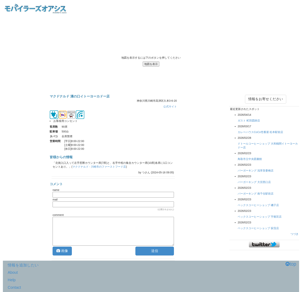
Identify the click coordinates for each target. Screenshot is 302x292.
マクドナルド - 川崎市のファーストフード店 (99, 166)
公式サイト (170, 106)
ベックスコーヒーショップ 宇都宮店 (260, 216)
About (13, 272)
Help (12, 280)
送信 (154, 251)
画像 (62, 251)
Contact (14, 287)
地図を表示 (151, 64)
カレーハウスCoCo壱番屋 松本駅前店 (260, 132)
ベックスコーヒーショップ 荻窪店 (258, 228)
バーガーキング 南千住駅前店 (255, 193)
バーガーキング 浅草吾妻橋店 (255, 170)
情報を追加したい (23, 265)
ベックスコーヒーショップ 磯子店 (258, 205)
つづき (294, 233)
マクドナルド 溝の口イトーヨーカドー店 (80, 96)
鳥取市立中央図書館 (250, 159)
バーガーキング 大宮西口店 (254, 182)
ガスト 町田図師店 (249, 120)
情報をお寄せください (265, 99)
